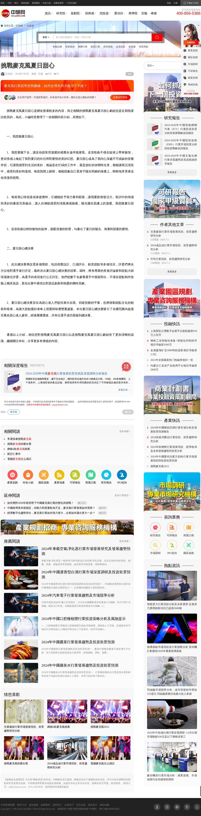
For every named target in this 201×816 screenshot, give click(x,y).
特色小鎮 (47, 3)
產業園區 (36, 3)
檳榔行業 (82, 46)
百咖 (144, 13)
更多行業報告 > (122, 495)
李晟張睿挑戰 (19, 438)
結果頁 (30, 26)
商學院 (133, 13)
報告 (3, 3)
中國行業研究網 (75, 809)
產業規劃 (25, 3)
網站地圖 (104, 805)
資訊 (48, 13)
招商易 (89, 13)
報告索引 (92, 805)
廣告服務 (33, 805)
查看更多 (172, 172)
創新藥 (132, 46)
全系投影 (120, 46)
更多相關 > (124, 431)
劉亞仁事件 (14, 453)
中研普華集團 (8, 805)
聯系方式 (21, 805)
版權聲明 (45, 805)
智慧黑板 (143, 46)
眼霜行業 (95, 46)
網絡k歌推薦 (18, 448)
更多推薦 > (124, 541)
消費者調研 (59, 3)
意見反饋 (81, 805)
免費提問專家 (120, 97)
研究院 (60, 13)
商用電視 (108, 46)
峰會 (154, 13)
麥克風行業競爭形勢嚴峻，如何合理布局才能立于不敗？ (45, 86)
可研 (9, 3)
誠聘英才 (57, 805)
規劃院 (75, 13)
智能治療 (57, 46)
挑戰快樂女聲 (19, 443)
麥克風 (13, 412)
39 (129, 412)
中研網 (19, 26)
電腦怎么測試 (19, 458)
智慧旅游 (70, 46)
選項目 (118, 13)
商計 (16, 3)
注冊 (176, 3)
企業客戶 (69, 805)
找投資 (104, 13)
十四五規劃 (71, 3)
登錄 (169, 3)
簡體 (130, 74)
